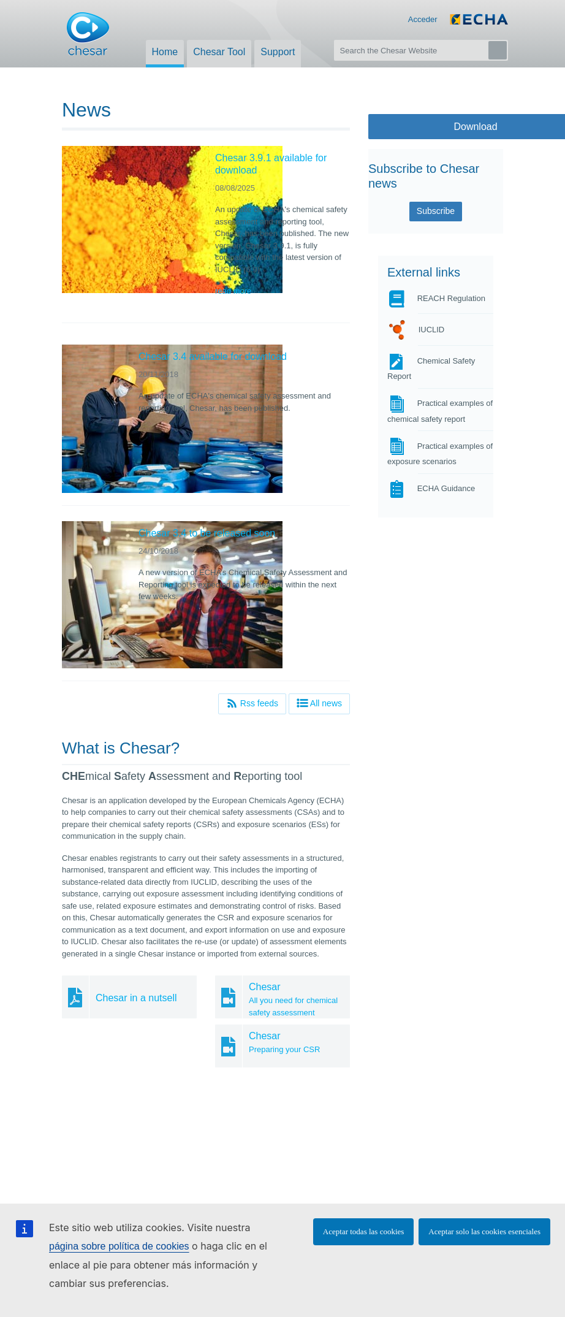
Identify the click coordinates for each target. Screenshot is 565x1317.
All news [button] (319, 703)
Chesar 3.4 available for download (212, 356)
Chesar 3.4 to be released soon (206, 533)
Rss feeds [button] (252, 703)
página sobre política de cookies (119, 1246)
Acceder (423, 19)
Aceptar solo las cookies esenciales (484, 1231)
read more (233, 291)
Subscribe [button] (436, 211)
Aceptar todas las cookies (363, 1231)
